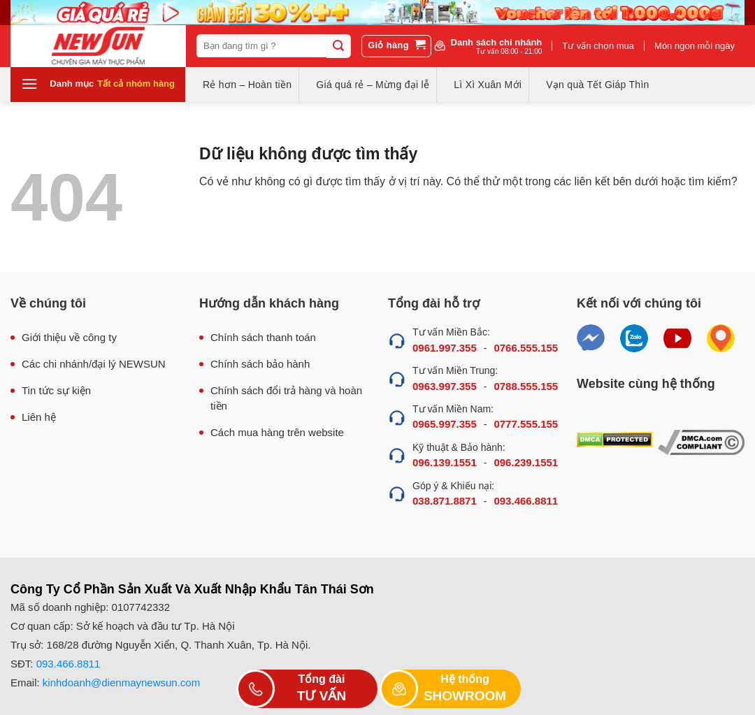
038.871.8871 (444, 501)
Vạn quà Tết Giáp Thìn (597, 84)
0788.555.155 (526, 386)
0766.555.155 (526, 348)
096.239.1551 (526, 462)
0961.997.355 (444, 348)
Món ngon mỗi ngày (694, 46)
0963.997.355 (444, 386)
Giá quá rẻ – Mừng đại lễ (372, 84)
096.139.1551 (444, 462)
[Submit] (338, 46)
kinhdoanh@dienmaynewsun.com (121, 682)
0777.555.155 (526, 424)
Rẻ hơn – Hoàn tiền (247, 84)
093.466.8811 (526, 501)
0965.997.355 (444, 424)
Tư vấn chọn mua (598, 46)
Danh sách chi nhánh (496, 46)
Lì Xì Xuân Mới (488, 84)
